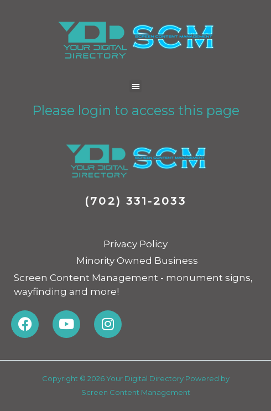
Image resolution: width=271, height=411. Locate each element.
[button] (135, 86)
